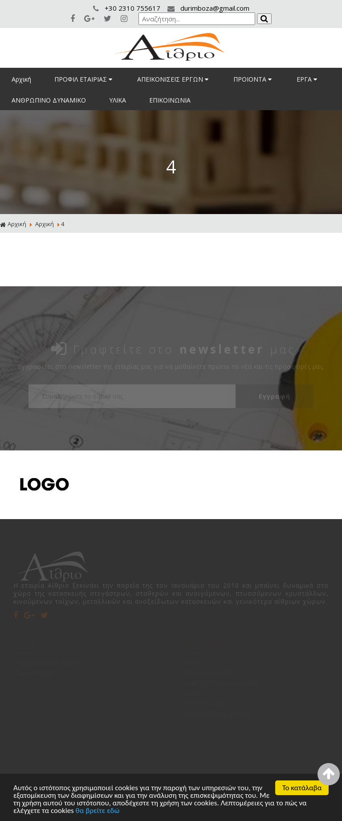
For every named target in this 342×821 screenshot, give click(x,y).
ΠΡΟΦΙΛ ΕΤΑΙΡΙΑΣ (84, 79)
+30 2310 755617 (127, 8)
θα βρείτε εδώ (98, 811)
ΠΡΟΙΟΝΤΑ (253, 79)
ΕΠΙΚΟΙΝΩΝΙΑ (170, 100)
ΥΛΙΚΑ (117, 100)
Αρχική (21, 79)
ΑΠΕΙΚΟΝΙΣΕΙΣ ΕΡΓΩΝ (173, 79)
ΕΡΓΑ (308, 79)
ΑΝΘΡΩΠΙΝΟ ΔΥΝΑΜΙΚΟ (49, 100)
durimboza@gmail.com (208, 8)
